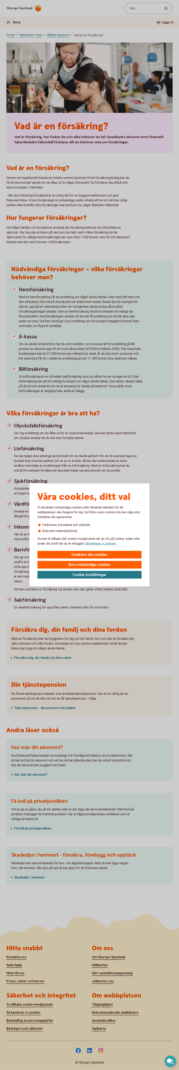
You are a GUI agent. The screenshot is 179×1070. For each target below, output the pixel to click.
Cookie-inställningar (90, 574)
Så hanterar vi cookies (100, 543)
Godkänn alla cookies (89, 554)
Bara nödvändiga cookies (89, 564)
